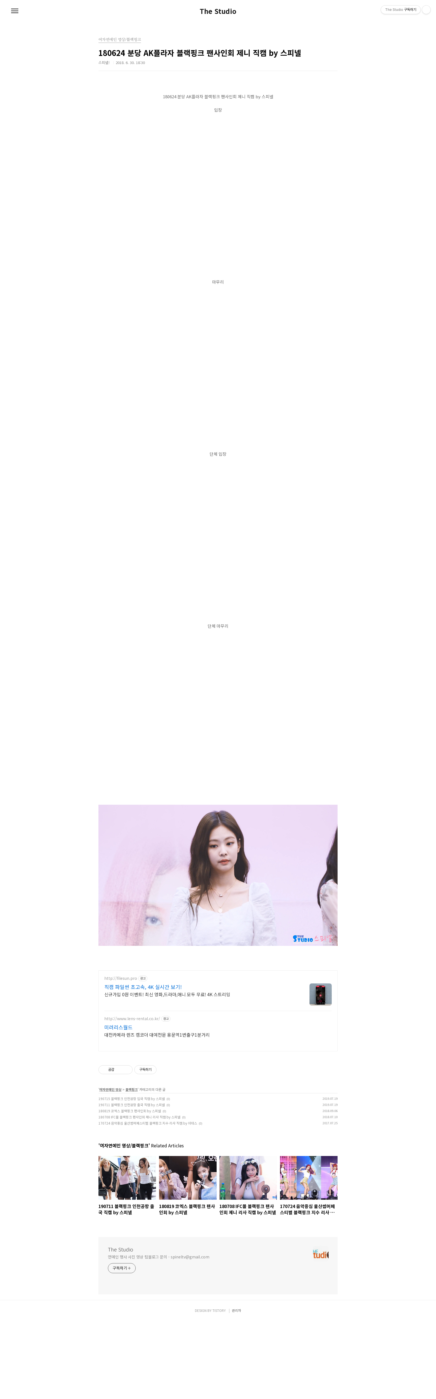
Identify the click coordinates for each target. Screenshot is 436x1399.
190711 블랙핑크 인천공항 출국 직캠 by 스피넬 (131, 1182)
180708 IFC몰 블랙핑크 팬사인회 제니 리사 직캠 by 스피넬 (139, 1194)
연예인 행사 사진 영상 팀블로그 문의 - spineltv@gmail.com (158, 1334)
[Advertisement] (218, 1004)
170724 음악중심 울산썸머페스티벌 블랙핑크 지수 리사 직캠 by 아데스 (147, 1201)
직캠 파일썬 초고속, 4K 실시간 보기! (143, 1064)
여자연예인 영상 (110, 1167)
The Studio (218, 11)
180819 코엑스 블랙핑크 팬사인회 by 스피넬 (129, 1188)
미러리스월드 (118, 1105)
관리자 (236, 1388)
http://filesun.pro (120, 1056)
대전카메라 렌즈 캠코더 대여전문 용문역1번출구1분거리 (157, 1112)
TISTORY (219, 1388)
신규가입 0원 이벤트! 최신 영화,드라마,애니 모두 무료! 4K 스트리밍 (167, 1072)
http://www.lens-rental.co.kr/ (132, 1096)
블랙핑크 (131, 1167)
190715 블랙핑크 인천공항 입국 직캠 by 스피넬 (131, 1176)
